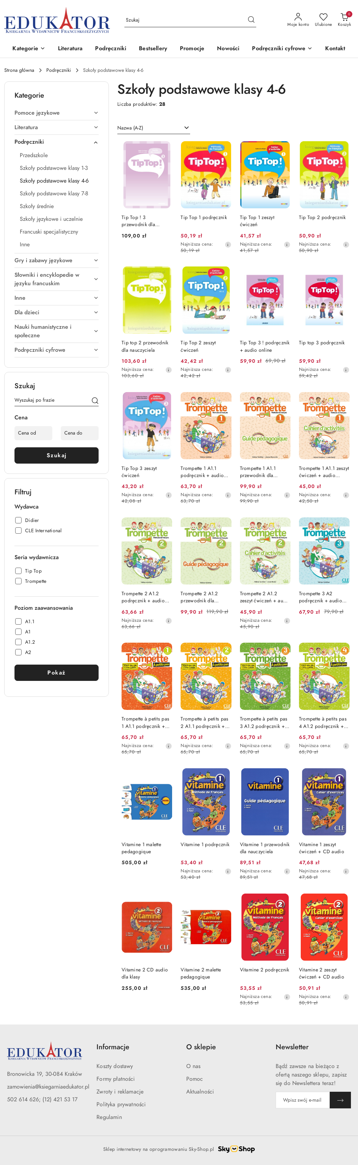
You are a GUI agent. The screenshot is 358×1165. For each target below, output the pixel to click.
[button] (29, 49)
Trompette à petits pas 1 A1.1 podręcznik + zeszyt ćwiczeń (145, 723)
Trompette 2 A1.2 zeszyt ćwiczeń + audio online (265, 597)
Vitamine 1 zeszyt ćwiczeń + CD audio (321, 848)
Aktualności (200, 1092)
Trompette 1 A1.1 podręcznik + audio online (202, 472)
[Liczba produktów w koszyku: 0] (344, 20)
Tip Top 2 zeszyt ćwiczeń (198, 346)
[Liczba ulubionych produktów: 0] (323, 20)
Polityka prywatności (121, 1104)
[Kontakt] (335, 49)
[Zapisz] (340, 1100)
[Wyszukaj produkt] (190, 20)
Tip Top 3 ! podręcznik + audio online (265, 346)
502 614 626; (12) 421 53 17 (42, 1099)
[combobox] (153, 128)
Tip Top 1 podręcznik (204, 217)
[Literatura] (70, 49)
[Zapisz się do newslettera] (303, 1100)
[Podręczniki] (110, 49)
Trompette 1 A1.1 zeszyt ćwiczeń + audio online (324, 472)
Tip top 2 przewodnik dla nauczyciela (145, 346)
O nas (193, 1066)
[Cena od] (33, 433)
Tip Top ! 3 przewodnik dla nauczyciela (138, 221)
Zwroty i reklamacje (119, 1092)
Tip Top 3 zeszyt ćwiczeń (139, 472)
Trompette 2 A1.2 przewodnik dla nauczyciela (199, 597)
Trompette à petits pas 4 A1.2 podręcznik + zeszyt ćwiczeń (323, 723)
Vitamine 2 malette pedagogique (201, 973)
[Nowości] (228, 49)
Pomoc (194, 1079)
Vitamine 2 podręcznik (264, 969)
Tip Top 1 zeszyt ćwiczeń (257, 221)
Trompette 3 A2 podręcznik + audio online (320, 597)
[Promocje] (192, 49)
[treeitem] (56, 113)
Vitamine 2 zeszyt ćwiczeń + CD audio (321, 973)
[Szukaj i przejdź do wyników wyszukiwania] (251, 20)
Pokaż (56, 673)
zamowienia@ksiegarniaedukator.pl (48, 1087)
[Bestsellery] (153, 49)
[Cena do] (80, 433)
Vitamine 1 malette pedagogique (141, 848)
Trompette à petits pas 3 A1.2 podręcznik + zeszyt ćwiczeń (264, 723)
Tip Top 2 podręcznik (322, 217)
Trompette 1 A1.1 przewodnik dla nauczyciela (258, 472)
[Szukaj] (95, 401)
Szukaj (57, 455)
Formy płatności (115, 1079)
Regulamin (109, 1117)
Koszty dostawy (114, 1066)
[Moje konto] (298, 20)
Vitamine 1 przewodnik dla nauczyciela (265, 848)
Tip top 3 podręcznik (322, 342)
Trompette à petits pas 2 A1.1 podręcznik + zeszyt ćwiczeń (204, 723)
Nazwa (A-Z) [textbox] (130, 128)
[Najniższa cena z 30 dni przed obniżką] (227, 244)
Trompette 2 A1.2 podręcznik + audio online (143, 597)
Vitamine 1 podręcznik (205, 844)
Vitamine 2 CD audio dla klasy (145, 973)
